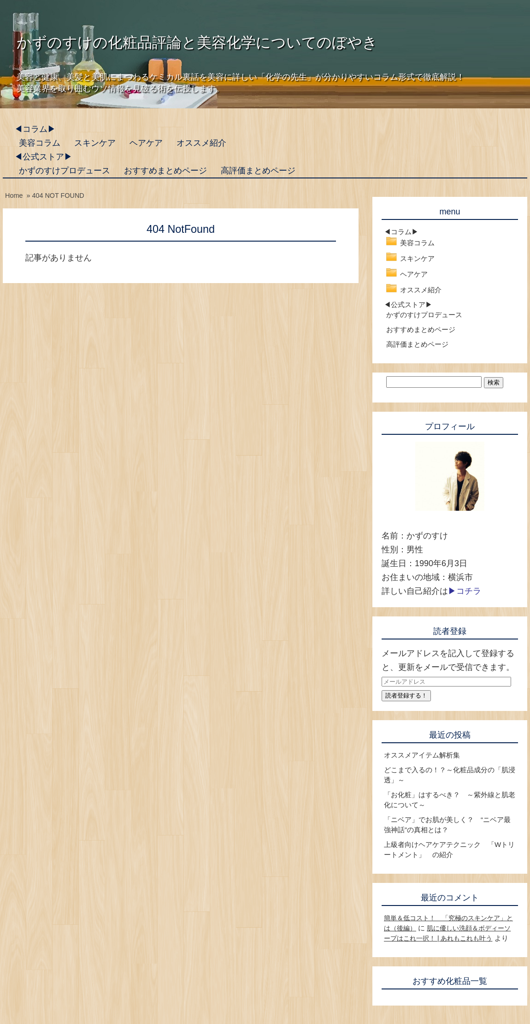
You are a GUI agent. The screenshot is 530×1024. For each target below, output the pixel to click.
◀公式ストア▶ (43, 156)
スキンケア (95, 143)
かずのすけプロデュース (64, 170)
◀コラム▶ (35, 129)
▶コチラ (464, 591)
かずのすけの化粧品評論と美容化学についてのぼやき (197, 42)
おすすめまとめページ (165, 170)
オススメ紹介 (201, 143)
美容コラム (39, 143)
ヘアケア (146, 143)
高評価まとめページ (258, 170)
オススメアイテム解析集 (422, 755)
